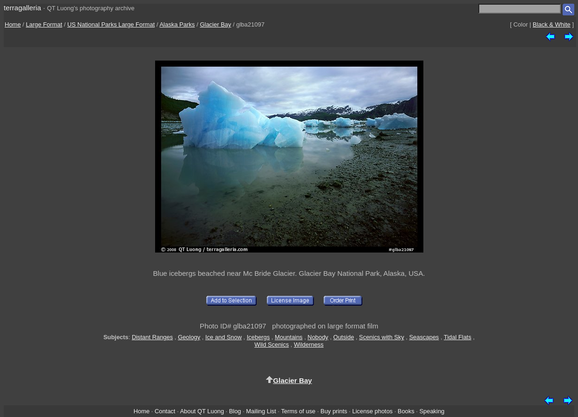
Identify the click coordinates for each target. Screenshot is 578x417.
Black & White (552, 24)
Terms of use (298, 411)
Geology (189, 337)
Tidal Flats (457, 337)
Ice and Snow (223, 337)
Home (13, 24)
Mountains (289, 337)
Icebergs (258, 337)
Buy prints (333, 411)
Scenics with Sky (381, 337)
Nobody (317, 337)
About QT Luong (202, 411)
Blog (235, 411)
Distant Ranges (152, 337)
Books (406, 411)
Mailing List (261, 411)
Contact (165, 411)
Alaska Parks (177, 24)
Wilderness (309, 344)
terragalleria (22, 8)
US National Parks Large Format (111, 24)
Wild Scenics (271, 344)
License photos (372, 411)
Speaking (431, 411)
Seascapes (424, 337)
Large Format (44, 24)
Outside (343, 337)
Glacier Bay (215, 24)
